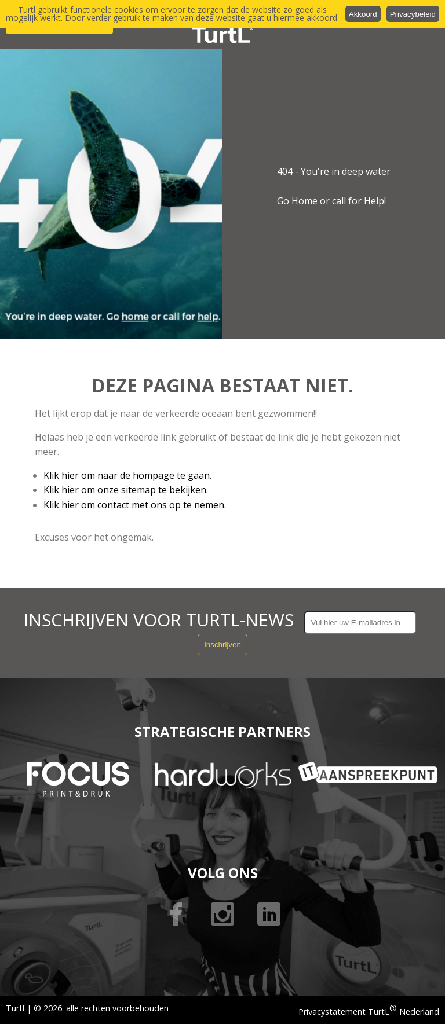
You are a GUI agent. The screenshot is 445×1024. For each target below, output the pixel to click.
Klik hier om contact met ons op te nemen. (134, 504)
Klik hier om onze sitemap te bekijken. (125, 489)
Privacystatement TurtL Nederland (368, 1011)
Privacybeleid (413, 14)
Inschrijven (222, 644)
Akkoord (363, 14)
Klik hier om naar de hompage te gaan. (127, 475)
